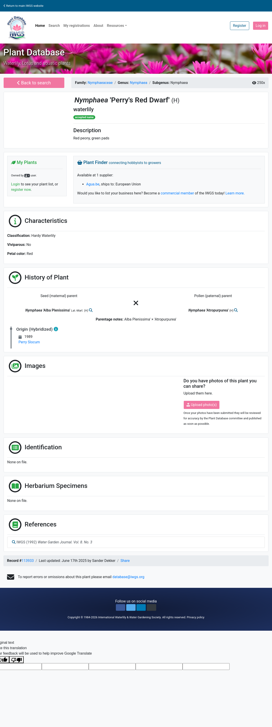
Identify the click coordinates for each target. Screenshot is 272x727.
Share (125, 561)
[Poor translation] (16, 659)
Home (40, 25)
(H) (175, 100)
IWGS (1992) (52, 542)
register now (21, 189)
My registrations (76, 25)
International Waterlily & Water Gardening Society (129, 617)
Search (54, 25)
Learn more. (235, 193)
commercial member (177, 193)
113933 (27, 561)
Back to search (34, 82)
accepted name (84, 117)
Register (239, 25)
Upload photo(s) (201, 405)
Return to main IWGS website (23, 5)
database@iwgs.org (128, 577)
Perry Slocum (29, 342)
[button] (120, 607)
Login (15, 184)
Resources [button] (115, 25)
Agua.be (93, 184)
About (98, 25)
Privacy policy (195, 617)
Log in (260, 25)
